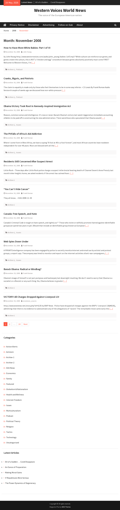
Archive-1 (11, 69)
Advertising (48, 25)
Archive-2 (10, 362)
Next (26, 324)
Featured (10, 384)
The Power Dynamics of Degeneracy (20, 483)
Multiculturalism (13, 410)
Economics (11, 373)
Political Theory (13, 421)
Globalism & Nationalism (17, 389)
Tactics (9, 432)
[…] (33, 62)
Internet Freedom (14, 400)
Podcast (19, 69)
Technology (11, 437)
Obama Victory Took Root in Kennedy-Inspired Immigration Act (37, 106)
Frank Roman (28, 82)
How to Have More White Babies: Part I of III (27, 47)
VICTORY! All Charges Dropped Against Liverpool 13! (31, 296)
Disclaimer (33, 25)
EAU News (10, 368)
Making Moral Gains (13, 472)
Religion (10, 426)
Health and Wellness (15, 394)
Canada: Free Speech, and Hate (20, 213)
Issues (18, 125)
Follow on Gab (65, 25)
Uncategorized (12, 442)
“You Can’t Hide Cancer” (16, 189)
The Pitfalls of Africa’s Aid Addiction (23, 133)
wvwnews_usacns (29, 301)
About (79, 25)
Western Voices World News (60, 10)
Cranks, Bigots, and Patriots (19, 78)
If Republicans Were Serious (17, 478)
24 (19, 324)
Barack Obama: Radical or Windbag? (22, 269)
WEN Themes (66, 507)
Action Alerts (12, 346)
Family (9, 378)
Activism (10, 352)
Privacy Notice (17, 25)
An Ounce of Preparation (15, 467)
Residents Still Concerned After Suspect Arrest (28, 161)
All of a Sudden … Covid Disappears (50, 2)
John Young (27, 52)
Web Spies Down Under (16, 241)
